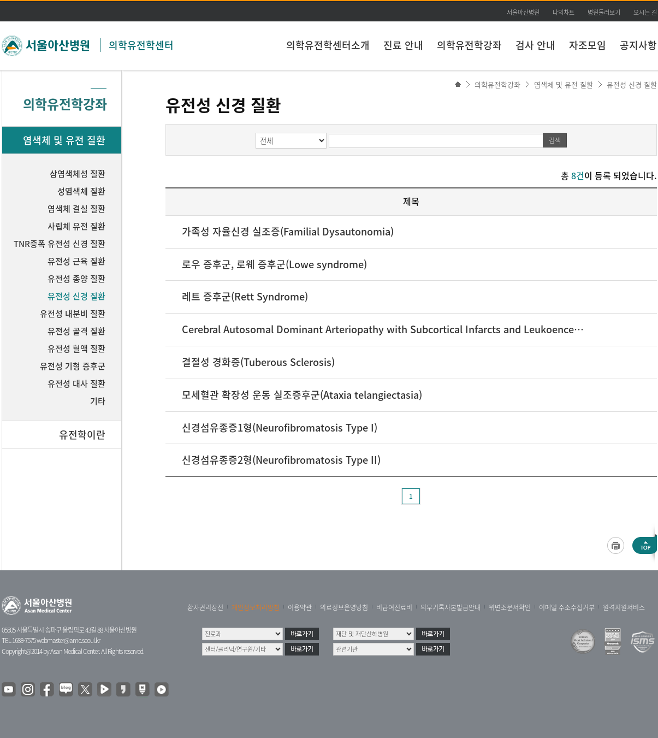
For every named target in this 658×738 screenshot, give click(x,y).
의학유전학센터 (141, 45)
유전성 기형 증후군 (72, 366)
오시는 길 (645, 12)
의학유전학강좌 (469, 45)
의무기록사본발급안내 (450, 607)
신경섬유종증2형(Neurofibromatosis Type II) (281, 459)
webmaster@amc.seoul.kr (68, 640)
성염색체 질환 (81, 191)
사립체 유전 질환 (76, 226)
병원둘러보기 (604, 12)
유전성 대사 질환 (76, 383)
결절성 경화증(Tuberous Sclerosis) (258, 362)
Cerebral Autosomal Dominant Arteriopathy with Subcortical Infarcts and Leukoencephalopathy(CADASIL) (384, 329)
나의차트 (563, 12)
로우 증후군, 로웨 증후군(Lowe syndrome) (274, 264)
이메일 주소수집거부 (567, 607)
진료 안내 (403, 45)
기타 (97, 401)
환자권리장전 (205, 607)
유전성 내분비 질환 (72, 314)
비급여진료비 (394, 607)
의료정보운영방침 (344, 607)
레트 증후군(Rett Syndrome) (245, 296)
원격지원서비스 (624, 607)
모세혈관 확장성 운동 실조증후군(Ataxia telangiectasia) (302, 394)
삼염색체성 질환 (77, 174)
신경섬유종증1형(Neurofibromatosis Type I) (279, 427)
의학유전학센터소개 (328, 45)
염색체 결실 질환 (76, 209)
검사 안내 (535, 45)
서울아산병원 (523, 12)
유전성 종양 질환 (76, 279)
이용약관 (300, 607)
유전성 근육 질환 (76, 261)
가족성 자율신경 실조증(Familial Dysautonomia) (288, 231)
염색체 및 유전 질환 (563, 84)
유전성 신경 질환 (632, 84)
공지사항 (638, 45)
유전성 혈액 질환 (76, 349)
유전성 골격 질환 (76, 331)
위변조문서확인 (510, 607)
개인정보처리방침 (256, 607)
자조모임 (587, 45)
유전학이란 (82, 434)
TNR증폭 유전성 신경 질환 (59, 244)
